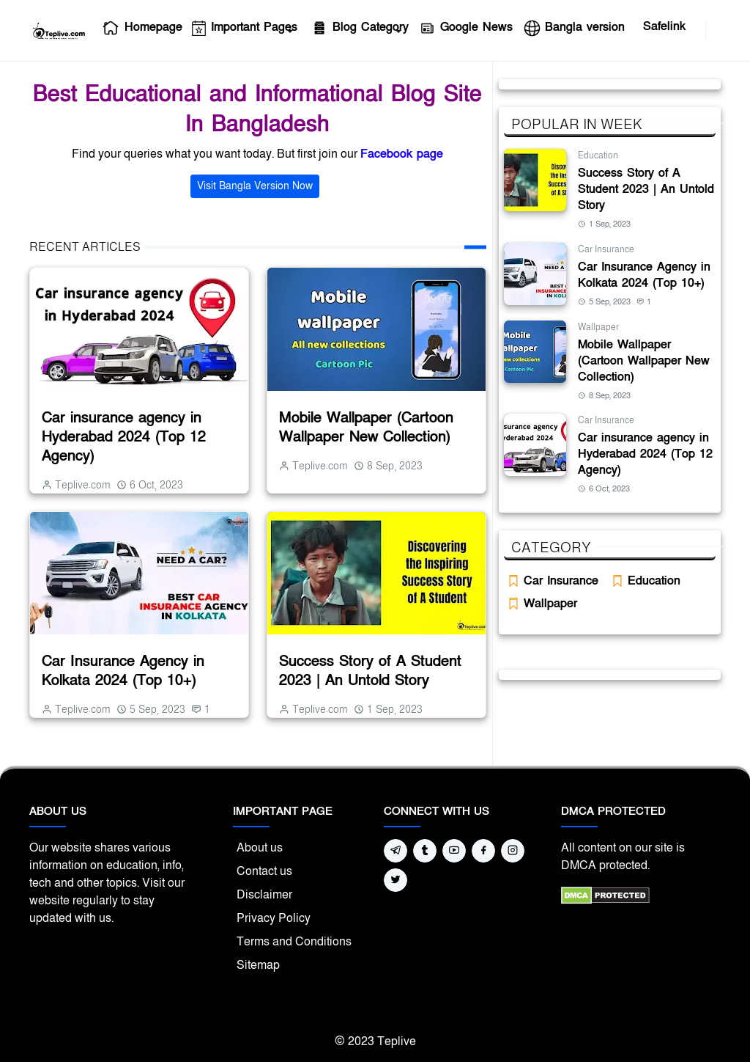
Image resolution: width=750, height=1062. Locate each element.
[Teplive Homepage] (58, 31)
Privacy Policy (274, 918)
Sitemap (258, 965)
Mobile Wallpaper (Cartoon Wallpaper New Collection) (366, 428)
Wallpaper (598, 327)
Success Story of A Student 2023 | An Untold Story (370, 671)
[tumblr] (425, 851)
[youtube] (696, 31)
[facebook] (685, 31)
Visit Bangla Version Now (255, 186)
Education (598, 155)
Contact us (264, 871)
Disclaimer (264, 895)
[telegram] (395, 851)
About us (260, 848)
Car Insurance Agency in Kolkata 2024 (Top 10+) (123, 671)
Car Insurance (606, 249)
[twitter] (395, 880)
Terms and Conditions (294, 942)
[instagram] (512, 851)
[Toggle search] (715, 31)
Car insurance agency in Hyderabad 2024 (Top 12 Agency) (124, 437)
